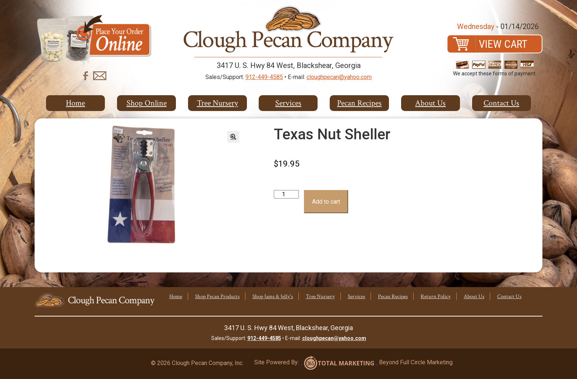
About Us (430, 103)
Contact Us (501, 103)
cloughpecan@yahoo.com (339, 77)
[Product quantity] (286, 194)
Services (288, 103)
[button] (233, 137)
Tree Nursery (217, 103)
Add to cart (326, 201)
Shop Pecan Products (217, 296)
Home (75, 103)
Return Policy (436, 296)
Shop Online (147, 103)
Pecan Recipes (359, 103)
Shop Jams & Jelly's (272, 296)
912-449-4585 (264, 77)
